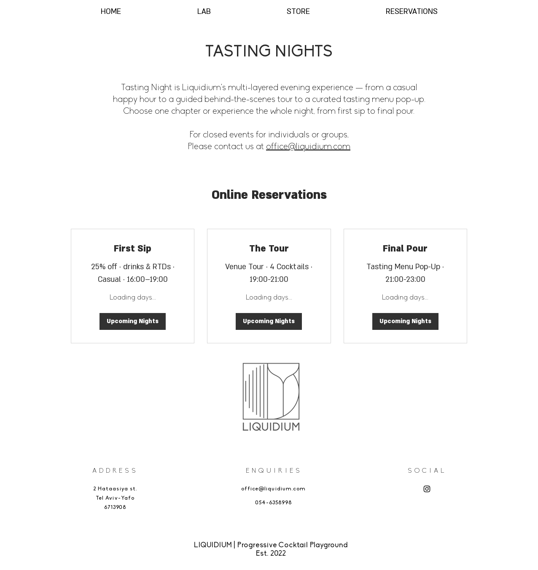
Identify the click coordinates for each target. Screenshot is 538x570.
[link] (132, 249)
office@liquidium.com (308, 147)
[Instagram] (426, 488)
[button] (133, 321)
